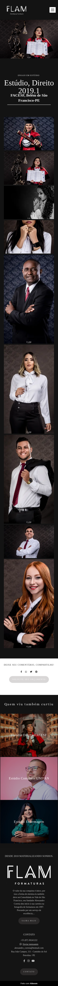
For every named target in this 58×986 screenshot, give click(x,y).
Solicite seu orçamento (29, 679)
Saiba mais (29, 921)
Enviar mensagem (30, 944)
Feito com (29, 983)
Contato (29, 972)
